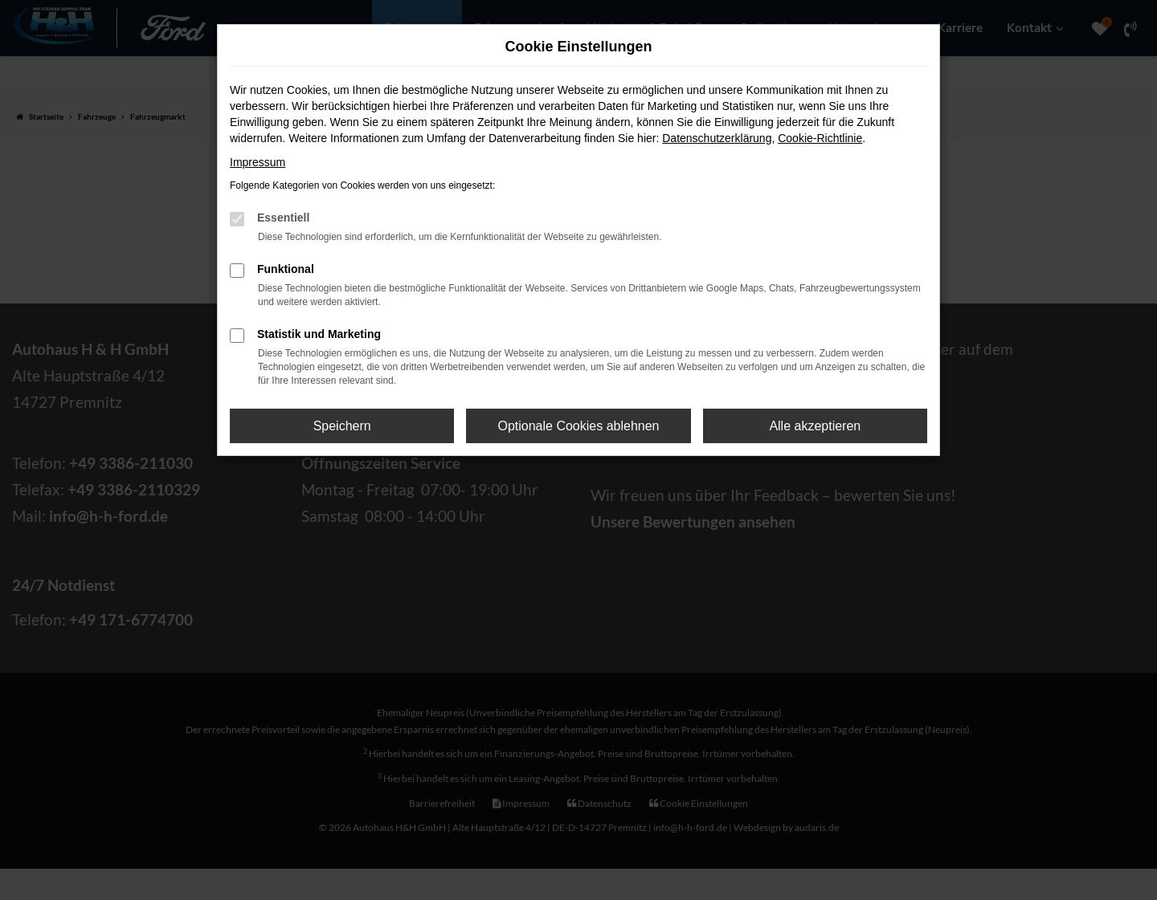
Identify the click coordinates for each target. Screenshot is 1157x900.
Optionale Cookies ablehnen (578, 426)
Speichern (342, 426)
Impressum (257, 162)
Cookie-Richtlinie (820, 138)
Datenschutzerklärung (716, 138)
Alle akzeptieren (815, 426)
